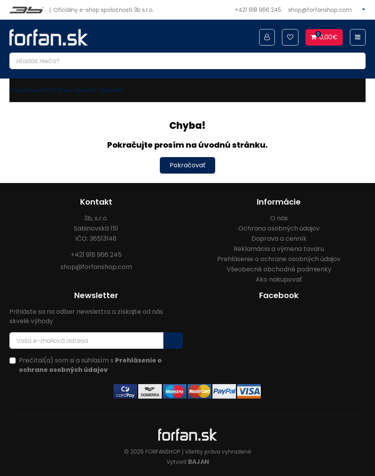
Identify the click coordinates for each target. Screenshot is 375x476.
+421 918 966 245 (258, 10)
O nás (279, 218)
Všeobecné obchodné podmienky (279, 269)
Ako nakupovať (279, 279)
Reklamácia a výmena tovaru (279, 248)
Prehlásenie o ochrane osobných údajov (278, 259)
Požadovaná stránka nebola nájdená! (66, 90)
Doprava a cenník (279, 238)
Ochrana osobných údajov (279, 228)
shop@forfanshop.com (320, 10)
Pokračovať (187, 165)
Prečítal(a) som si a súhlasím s (90, 365)
